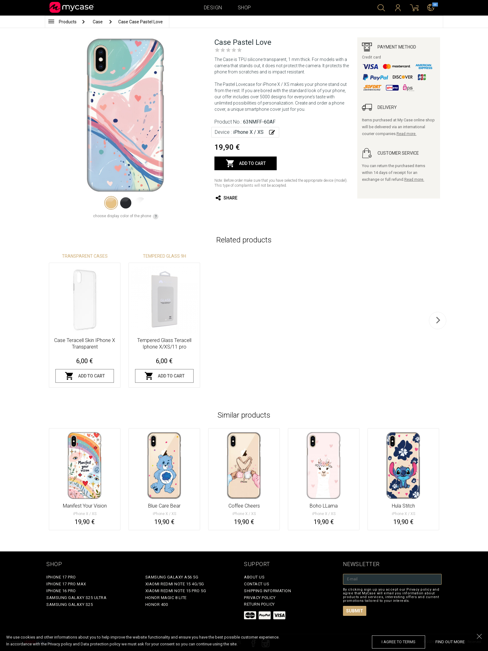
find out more (450, 641)
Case (98, 21)
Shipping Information (267, 590)
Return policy (259, 604)
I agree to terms (398, 641)
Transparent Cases (85, 256)
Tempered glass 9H (164, 256)
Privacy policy (259, 597)
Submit (354, 610)
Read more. (406, 134)
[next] (437, 320)
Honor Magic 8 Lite (166, 597)
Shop (244, 8)
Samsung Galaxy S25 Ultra (76, 597)
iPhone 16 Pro (61, 590)
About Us (254, 577)
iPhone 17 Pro (61, 577)
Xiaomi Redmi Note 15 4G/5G (174, 584)
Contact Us (256, 584)
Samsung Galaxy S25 (69, 604)
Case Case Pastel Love (140, 21)
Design (213, 8)
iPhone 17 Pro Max (66, 584)
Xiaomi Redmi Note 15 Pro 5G (175, 590)
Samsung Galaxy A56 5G (172, 577)
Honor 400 (156, 604)
